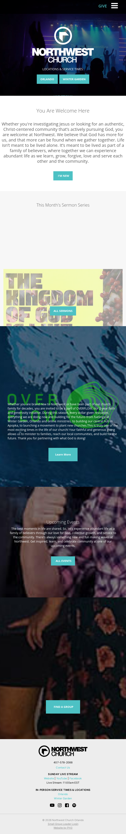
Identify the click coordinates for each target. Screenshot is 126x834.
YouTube (61, 778)
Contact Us (63, 767)
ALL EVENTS (63, 561)
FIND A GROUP (63, 707)
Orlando (63, 794)
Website (49, 778)
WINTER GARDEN (74, 79)
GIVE (102, 6)
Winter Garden (63, 798)
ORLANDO (47, 79)
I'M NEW (63, 176)
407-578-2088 (63, 762)
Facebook (75, 778)
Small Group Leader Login (63, 823)
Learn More (63, 454)
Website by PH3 (63, 827)
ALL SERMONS (63, 311)
